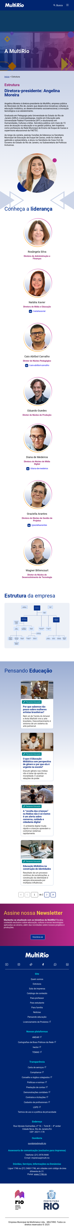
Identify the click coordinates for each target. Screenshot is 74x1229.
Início (6, 77)
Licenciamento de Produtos (37, 1021)
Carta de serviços (37, 1067)
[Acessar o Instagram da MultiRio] (18, 965)
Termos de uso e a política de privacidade (37, 1112)
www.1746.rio (40, 1174)
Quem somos (37, 979)
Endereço (37, 1121)
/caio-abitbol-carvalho (39, 365)
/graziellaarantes (39, 525)
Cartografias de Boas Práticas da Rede (37, 1042)
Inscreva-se (38, 937)
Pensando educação (37, 1017)
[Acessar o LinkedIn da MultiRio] (67, 965)
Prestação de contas (37, 1087)
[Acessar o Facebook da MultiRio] (43, 965)
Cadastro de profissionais (37, 1102)
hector (37, 1047)
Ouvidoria (37, 1138)
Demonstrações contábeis (37, 1092)
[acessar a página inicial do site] (14, 5)
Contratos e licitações (37, 1097)
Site (37, 973)
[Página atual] (34, 894)
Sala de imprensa (37, 988)
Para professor (37, 998)
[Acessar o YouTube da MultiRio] (6, 965)
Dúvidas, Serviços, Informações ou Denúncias (37, 1164)
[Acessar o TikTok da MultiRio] (31, 965)
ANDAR (37, 1037)
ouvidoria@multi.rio (37, 1143)
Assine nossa (33, 913)
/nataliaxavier (39, 311)
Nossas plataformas (37, 1031)
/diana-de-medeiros (39, 468)
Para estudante (37, 1003)
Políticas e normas (37, 1082)
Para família (37, 1007)
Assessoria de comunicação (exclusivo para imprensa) (37, 1150)
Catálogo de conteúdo (37, 993)
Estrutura (37, 984)
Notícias (37, 1012)
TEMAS (37, 1052)
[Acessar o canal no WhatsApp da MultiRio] (55, 965)
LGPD (37, 1107)
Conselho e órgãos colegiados (37, 1077)
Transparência (37, 1061)
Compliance (37, 1072)
